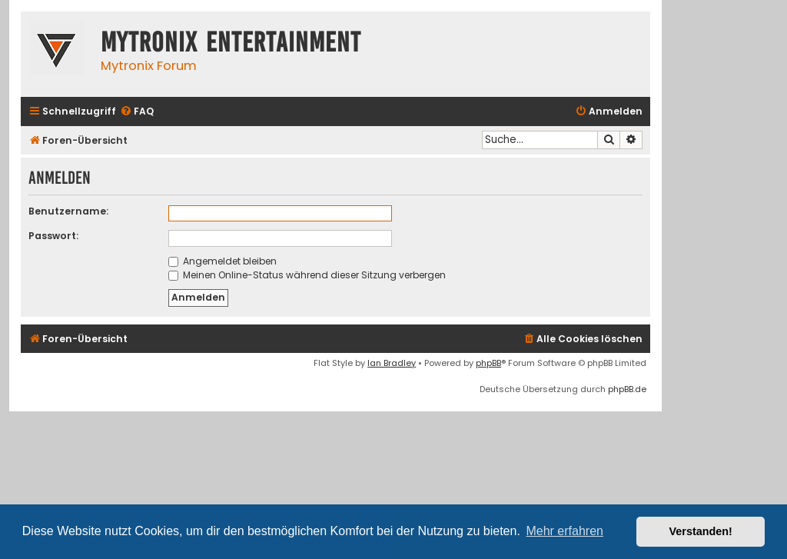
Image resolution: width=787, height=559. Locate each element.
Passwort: (53, 235)
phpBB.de (627, 389)
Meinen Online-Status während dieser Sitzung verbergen (307, 274)
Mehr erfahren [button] (564, 530)
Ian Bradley (391, 363)
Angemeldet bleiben (222, 261)
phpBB (488, 363)
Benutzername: (68, 211)
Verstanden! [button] (700, 531)
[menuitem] (137, 111)
